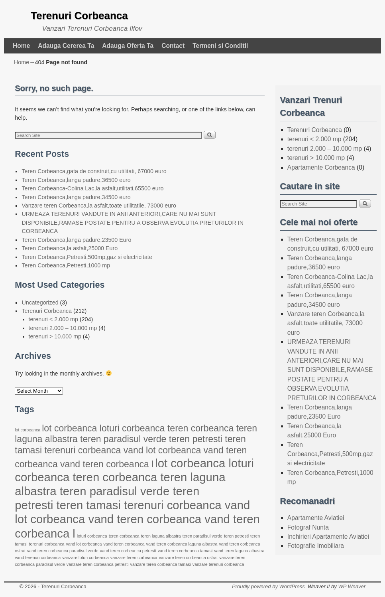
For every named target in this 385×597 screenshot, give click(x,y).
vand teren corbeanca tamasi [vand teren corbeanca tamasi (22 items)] (185, 550)
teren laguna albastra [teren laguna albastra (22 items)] (161, 536)
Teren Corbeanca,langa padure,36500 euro (76, 180)
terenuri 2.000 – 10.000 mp (63, 328)
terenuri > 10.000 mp (55, 336)
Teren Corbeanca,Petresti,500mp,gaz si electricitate (87, 257)
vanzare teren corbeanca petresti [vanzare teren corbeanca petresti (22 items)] (98, 564)
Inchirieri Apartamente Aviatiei (328, 536)
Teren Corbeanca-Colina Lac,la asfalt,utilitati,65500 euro (92, 188)
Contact (173, 45)
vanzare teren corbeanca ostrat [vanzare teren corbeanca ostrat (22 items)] (188, 557)
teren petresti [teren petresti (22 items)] (236, 536)
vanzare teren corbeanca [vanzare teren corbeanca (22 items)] (133, 557)
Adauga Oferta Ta (127, 45)
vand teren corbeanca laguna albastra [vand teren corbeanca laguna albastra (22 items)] (182, 544)
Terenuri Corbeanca (79, 16)
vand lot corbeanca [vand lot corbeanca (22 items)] (84, 544)
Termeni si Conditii (220, 45)
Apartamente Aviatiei (315, 517)
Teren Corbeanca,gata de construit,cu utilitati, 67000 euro (94, 171)
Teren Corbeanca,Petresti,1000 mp (66, 265)
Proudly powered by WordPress (268, 586)
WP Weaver (351, 586)
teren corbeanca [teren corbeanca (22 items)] (124, 536)
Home (21, 45)
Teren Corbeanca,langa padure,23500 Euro (76, 240)
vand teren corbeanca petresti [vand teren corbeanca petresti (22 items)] (128, 550)
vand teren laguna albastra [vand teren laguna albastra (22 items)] (239, 550)
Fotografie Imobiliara (315, 545)
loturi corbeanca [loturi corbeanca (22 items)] (92, 536)
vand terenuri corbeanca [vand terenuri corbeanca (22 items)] (38, 557)
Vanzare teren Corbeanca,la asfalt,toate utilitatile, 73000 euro (99, 205)
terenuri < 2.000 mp (53, 319)
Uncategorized (40, 302)
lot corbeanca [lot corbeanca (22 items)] (27, 429)
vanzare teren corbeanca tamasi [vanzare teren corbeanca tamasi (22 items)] (160, 564)
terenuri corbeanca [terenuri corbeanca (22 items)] (47, 544)
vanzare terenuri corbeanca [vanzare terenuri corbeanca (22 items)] (218, 564)
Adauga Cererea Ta (66, 45)
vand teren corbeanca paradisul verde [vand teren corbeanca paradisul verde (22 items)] (62, 550)
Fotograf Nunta (308, 527)
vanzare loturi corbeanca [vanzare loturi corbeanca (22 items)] (85, 557)
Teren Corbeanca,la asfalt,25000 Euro (70, 248)
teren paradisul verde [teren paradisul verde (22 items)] (202, 536)
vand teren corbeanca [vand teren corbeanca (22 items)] (124, 544)
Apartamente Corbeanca (321, 167)
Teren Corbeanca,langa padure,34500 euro (76, 197)
